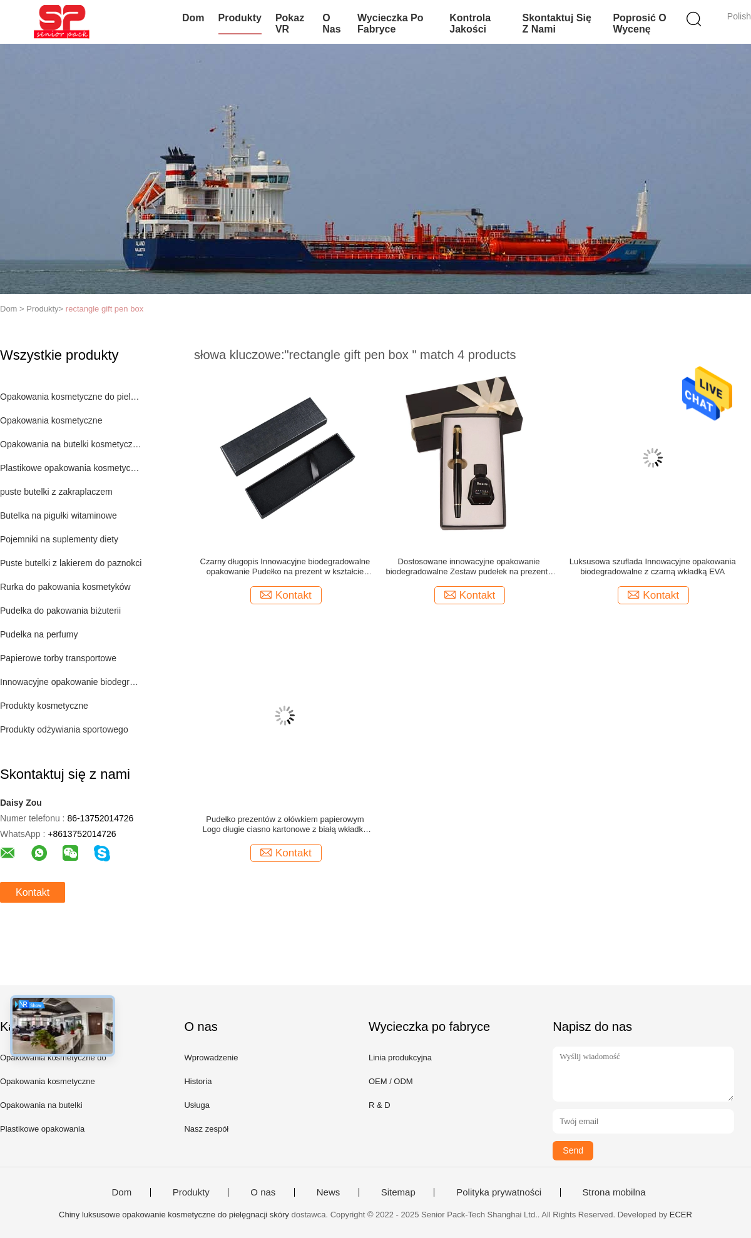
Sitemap (398, 1192)
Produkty (240, 18)
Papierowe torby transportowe (58, 658)
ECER (681, 1214)
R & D (380, 1105)
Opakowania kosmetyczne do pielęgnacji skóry (71, 397)
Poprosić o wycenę (639, 23)
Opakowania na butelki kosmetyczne (71, 444)
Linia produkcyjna (400, 1057)
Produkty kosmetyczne (44, 706)
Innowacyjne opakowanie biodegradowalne (71, 682)
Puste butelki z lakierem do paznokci (70, 563)
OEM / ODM (391, 1081)
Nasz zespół (206, 1129)
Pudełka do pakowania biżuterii (60, 611)
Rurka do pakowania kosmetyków (65, 587)
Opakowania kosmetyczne (51, 420)
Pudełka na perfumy (39, 634)
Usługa (196, 1105)
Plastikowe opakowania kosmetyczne (71, 468)
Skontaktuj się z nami (557, 23)
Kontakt (32, 892)
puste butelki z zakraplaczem (56, 492)
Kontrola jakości (470, 23)
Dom (193, 18)
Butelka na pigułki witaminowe (58, 515)
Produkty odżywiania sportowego (64, 729)
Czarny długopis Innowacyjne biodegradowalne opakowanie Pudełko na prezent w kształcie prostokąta (285, 567)
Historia (198, 1081)
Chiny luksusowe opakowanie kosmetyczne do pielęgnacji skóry (174, 1214)
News (328, 1192)
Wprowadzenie (211, 1057)
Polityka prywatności (498, 1192)
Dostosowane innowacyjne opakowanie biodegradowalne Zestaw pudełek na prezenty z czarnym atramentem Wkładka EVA (468, 567)
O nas (331, 23)
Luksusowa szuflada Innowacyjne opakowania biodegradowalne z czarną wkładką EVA (653, 566)
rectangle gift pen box (104, 308)
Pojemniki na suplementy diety (59, 539)
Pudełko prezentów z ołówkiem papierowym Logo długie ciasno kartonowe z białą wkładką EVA (285, 824)
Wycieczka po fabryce (390, 23)
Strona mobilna (614, 1192)
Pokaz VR (289, 23)
